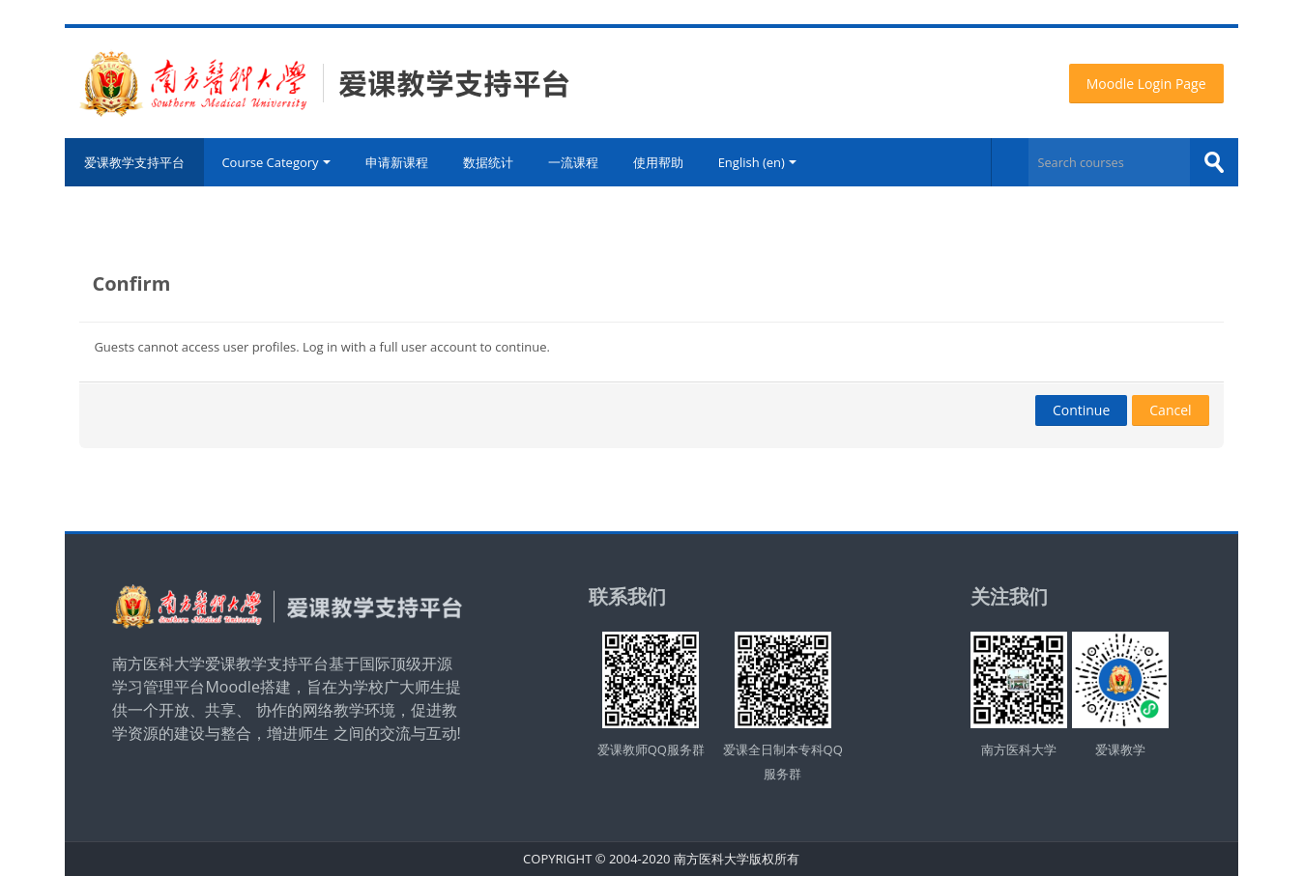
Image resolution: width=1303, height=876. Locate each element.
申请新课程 (396, 162)
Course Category (275, 162)
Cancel (1170, 410)
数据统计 (488, 162)
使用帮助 (658, 162)
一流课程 (573, 162)
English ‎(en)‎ (757, 162)
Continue (1081, 410)
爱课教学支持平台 (134, 162)
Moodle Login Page (1146, 83)
